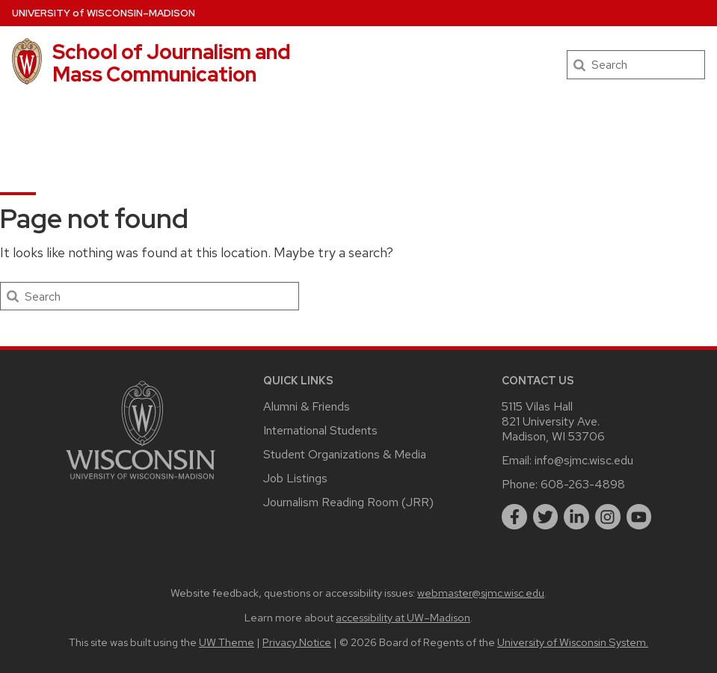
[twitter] (545, 516)
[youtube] (639, 516)
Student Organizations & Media (344, 454)
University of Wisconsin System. (572, 642)
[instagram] (608, 516)
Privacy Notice (296, 642)
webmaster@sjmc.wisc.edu (480, 593)
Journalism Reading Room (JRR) (348, 502)
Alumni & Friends (306, 406)
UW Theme (226, 642)
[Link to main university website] (140, 482)
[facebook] (514, 516)
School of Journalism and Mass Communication (171, 62)
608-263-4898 (583, 484)
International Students (320, 430)
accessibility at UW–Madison (403, 617)
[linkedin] (576, 516)
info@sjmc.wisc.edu (584, 460)
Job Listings (295, 478)
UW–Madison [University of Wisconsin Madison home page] (103, 13)
